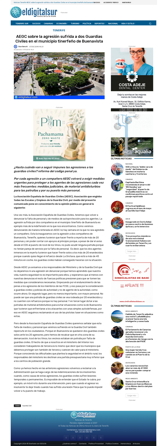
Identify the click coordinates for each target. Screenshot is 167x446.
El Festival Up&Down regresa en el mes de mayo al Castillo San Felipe (138, 208)
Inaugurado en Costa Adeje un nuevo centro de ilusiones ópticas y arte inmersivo (139, 224)
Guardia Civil (26, 406)
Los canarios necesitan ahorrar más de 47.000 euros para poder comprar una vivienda (138, 369)
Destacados (130, 233)
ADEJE (128, 219)
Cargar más (132, 251)
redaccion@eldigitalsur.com (89, 430)
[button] (150, 23)
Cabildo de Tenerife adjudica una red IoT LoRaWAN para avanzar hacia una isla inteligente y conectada (139, 317)
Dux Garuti (23, 46)
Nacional (129, 164)
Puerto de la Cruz (133, 347)
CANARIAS (129, 179)
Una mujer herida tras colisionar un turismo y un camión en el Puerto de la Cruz (138, 353)
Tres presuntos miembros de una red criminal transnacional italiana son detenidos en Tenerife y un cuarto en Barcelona (138, 241)
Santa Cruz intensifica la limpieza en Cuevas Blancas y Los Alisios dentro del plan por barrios (139, 385)
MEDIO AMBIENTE (132, 311)
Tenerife (59, 30)
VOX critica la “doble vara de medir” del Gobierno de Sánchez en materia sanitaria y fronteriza (139, 170)
